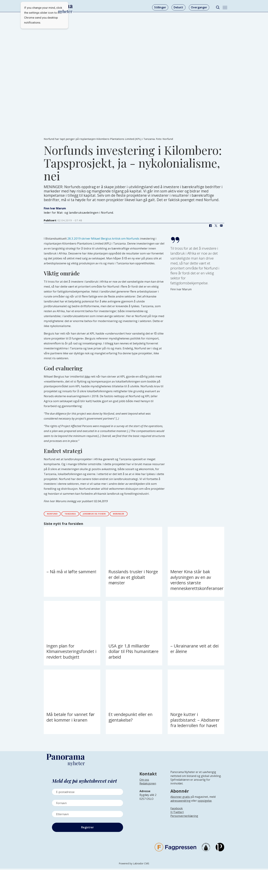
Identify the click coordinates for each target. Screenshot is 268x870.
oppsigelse (205, 802)
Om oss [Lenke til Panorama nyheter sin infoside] (144, 781)
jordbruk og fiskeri (106, 514)
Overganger (199, 7)
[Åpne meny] (225, 7)
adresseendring (180, 802)
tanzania (76, 514)
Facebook (176, 810)
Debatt (178, 7)
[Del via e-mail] (221, 225)
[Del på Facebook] (210, 225)
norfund (54, 514)
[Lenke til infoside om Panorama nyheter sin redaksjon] (147, 787)
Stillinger (160, 7)
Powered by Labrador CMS (134, 864)
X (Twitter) (177, 813)
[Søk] (218, 7)
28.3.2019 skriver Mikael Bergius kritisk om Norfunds (103, 238)
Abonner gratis (180, 798)
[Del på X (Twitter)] (215, 225)
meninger (135, 514)
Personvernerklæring (184, 817)
